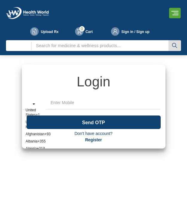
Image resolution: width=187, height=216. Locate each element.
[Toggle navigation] (175, 13)
